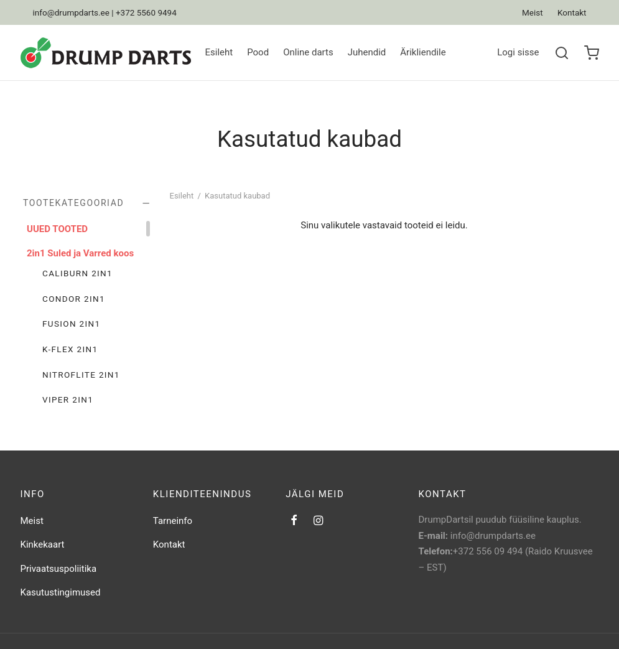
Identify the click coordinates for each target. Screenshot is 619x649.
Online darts (308, 52)
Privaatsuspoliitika (59, 568)
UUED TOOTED (57, 229)
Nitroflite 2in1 (81, 374)
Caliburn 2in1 (77, 273)
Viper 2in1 (67, 399)
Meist (532, 12)
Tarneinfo (172, 520)
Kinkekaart (43, 544)
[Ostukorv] (591, 52)
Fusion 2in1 (71, 324)
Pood (258, 52)
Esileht (219, 52)
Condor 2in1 (73, 298)
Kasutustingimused (61, 592)
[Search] (561, 52)
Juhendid (367, 52)
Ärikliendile (422, 52)
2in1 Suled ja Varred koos (80, 252)
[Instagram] (318, 521)
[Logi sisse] (518, 53)
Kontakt (571, 12)
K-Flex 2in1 (70, 349)
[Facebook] (294, 521)
